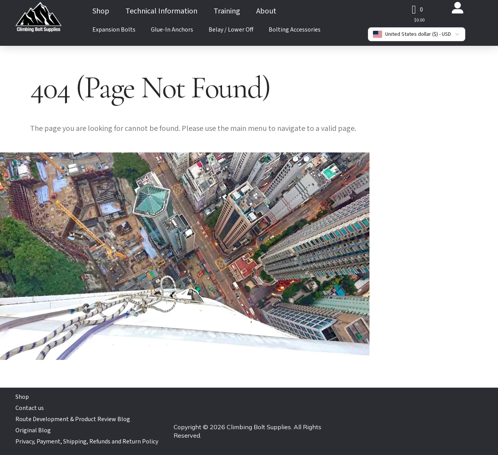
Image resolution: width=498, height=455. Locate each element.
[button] (417, 9)
